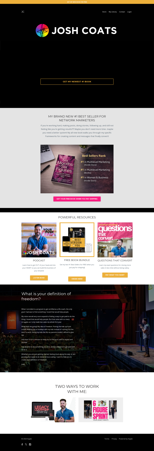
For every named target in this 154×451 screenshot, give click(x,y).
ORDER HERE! (77, 279)
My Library (113, 12)
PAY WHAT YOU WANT (115, 275)
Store (104, 12)
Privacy (114, 439)
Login (129, 12)
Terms (106, 439)
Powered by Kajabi (126, 439)
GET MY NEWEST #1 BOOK (77, 81)
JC (22, 11)
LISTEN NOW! (39, 278)
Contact (122, 12)
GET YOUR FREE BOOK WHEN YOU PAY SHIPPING (77, 199)
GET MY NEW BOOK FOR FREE (77, 2)
